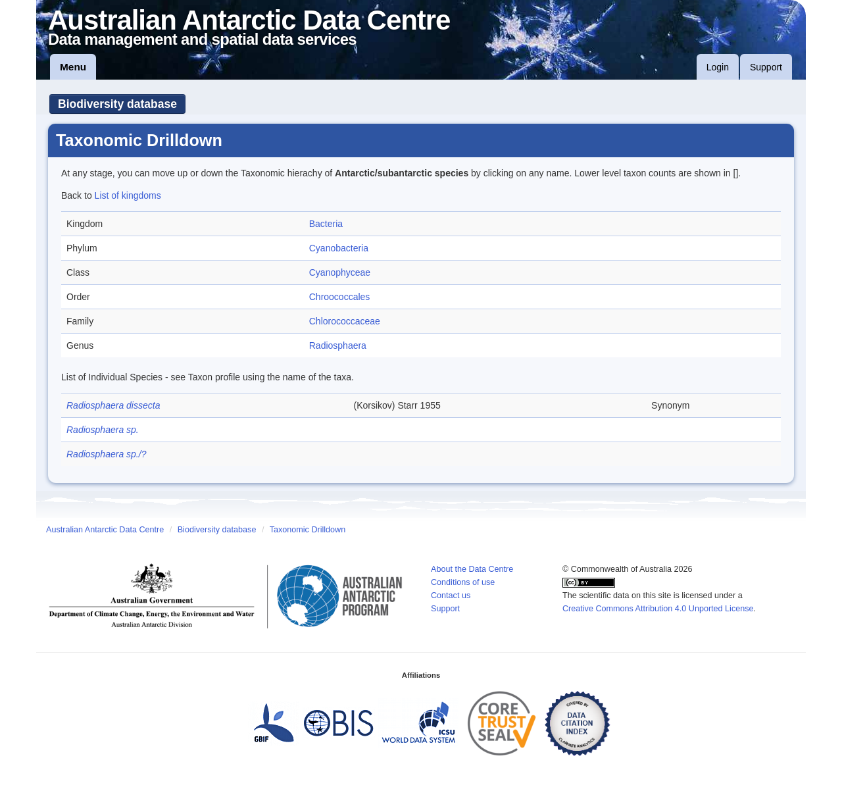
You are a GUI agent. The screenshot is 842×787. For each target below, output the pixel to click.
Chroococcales (339, 297)
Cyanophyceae (339, 272)
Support (766, 67)
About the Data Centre (472, 569)
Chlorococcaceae (344, 321)
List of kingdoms (128, 195)
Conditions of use (463, 582)
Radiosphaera (337, 345)
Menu (73, 66)
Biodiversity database (117, 104)
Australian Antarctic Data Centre (105, 529)
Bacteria (326, 223)
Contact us (450, 595)
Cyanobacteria (338, 248)
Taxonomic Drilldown (307, 529)
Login (717, 67)
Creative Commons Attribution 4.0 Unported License (658, 608)
